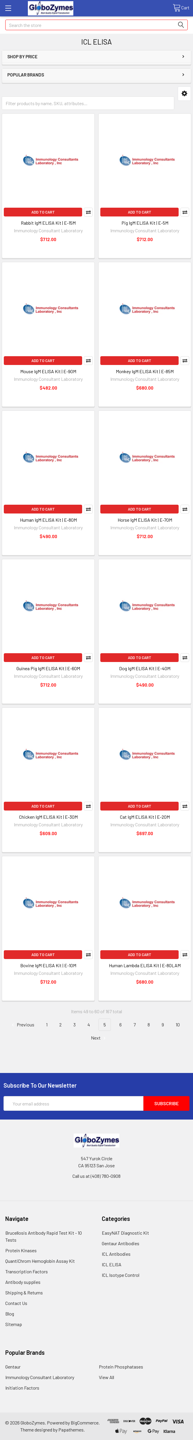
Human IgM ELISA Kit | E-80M (48, 520)
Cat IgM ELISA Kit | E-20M (145, 817)
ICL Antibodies (116, 1254)
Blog (9, 1313)
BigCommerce (85, 1422)
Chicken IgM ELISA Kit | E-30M (48, 817)
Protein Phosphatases (121, 1366)
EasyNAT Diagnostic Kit (125, 1233)
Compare (88, 212)
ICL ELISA (111, 1264)
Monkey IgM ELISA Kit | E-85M (145, 371)
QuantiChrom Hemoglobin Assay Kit (40, 1261)
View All (106, 1377)
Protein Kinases (21, 1250)
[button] (184, 93)
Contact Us (16, 1303)
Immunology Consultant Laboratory (39, 1377)
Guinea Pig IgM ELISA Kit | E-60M (48, 668)
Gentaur (13, 1366)
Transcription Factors (26, 1271)
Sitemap (13, 1324)
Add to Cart (43, 212)
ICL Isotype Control (120, 1275)
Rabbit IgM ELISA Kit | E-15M (48, 223)
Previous (22, 1025)
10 (178, 1024)
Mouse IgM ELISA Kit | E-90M (48, 371)
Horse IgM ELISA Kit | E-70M (145, 520)
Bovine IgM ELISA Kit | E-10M (48, 965)
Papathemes (71, 1429)
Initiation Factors (22, 1387)
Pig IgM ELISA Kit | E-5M (144, 223)
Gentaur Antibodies (120, 1243)
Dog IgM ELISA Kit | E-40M (144, 668)
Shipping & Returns (24, 1292)
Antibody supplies (22, 1282)
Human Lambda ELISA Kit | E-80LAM (145, 965)
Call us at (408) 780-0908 (96, 1176)
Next (99, 1038)
